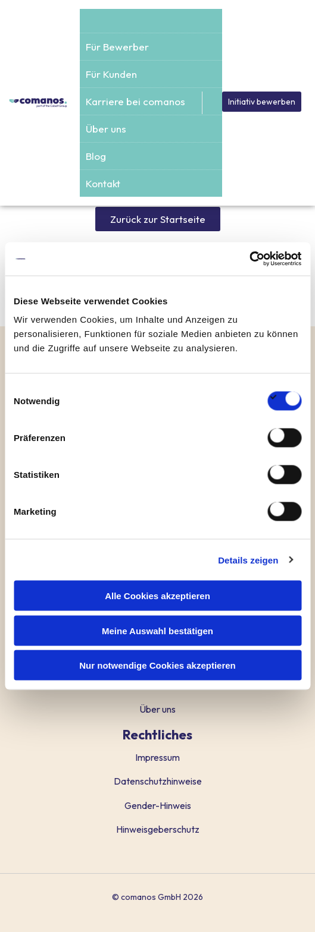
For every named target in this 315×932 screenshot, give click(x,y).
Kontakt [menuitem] (103, 183)
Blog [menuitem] (96, 156)
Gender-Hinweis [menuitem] (157, 805)
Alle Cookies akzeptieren (157, 596)
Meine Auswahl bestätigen (157, 630)
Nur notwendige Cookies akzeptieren (157, 665)
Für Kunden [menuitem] (111, 74)
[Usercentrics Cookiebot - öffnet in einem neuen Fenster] (249, 259)
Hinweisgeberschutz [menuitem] (157, 829)
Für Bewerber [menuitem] (117, 46)
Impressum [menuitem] (157, 757)
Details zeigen (248, 560)
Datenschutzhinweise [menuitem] (158, 781)
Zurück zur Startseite (157, 219)
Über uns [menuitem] (106, 128)
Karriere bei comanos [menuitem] (135, 101)
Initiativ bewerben (261, 101)
